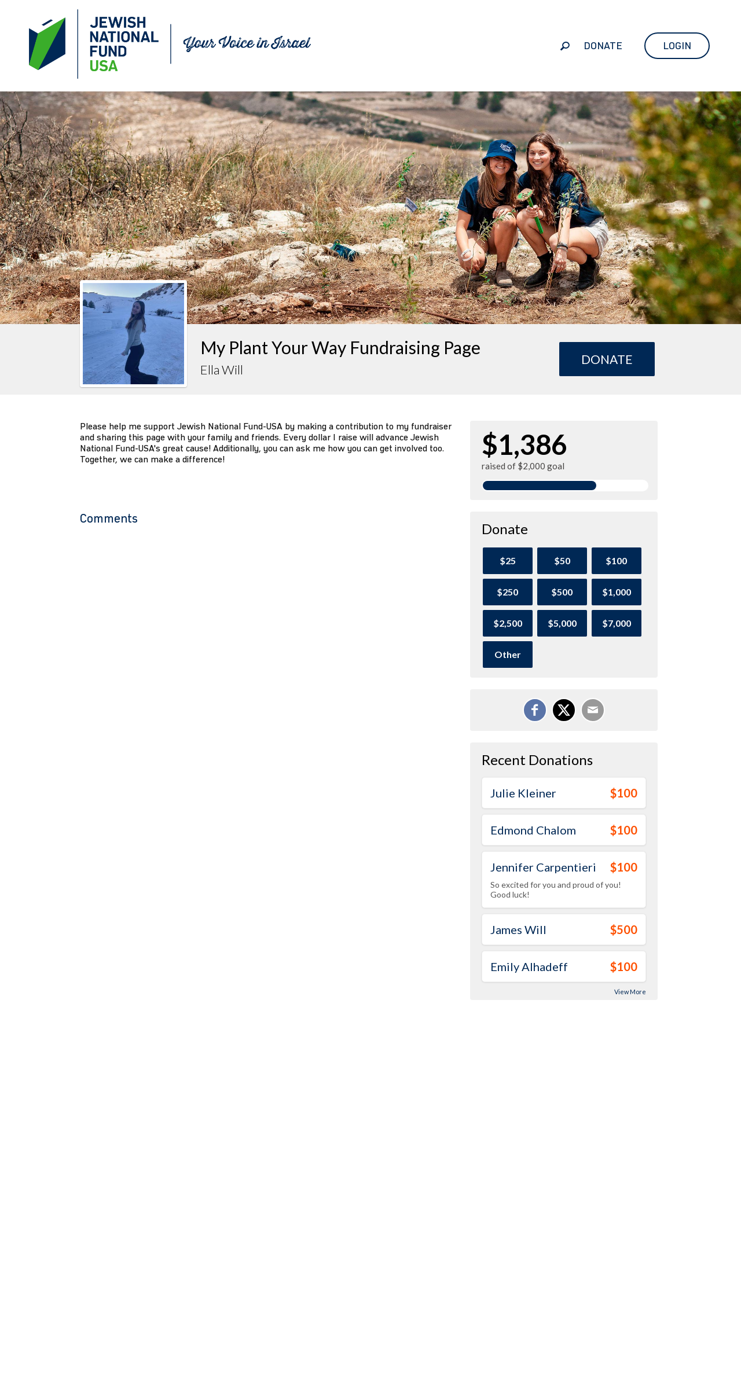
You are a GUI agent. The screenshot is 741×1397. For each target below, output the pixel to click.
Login (677, 45)
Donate (603, 45)
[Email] (593, 710)
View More (630, 991)
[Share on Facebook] (535, 710)
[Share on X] (564, 710)
